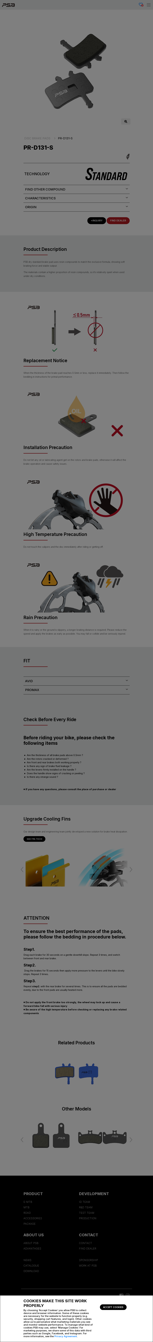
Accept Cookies (113, 1307)
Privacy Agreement (65, 1336)
